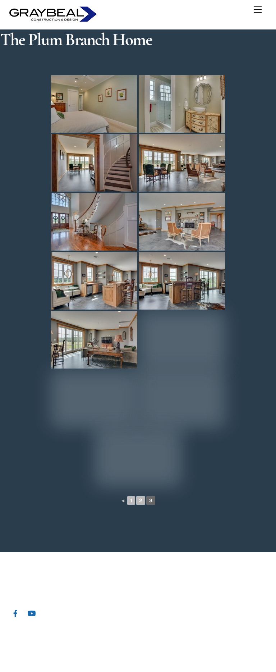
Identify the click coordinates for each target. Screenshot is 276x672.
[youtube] (31, 612)
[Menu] (257, 10)
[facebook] (15, 612)
